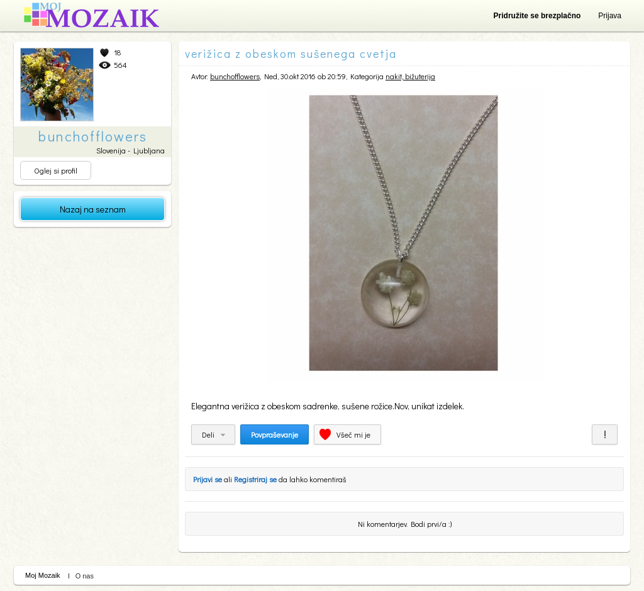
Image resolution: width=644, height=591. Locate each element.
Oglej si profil (55, 170)
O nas (84, 576)
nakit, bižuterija (410, 76)
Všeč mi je (353, 434)
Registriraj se (255, 479)
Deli (208, 434)
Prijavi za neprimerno (605, 434)
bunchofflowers (235, 76)
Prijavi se (207, 479)
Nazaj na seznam (93, 209)
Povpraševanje (274, 434)
